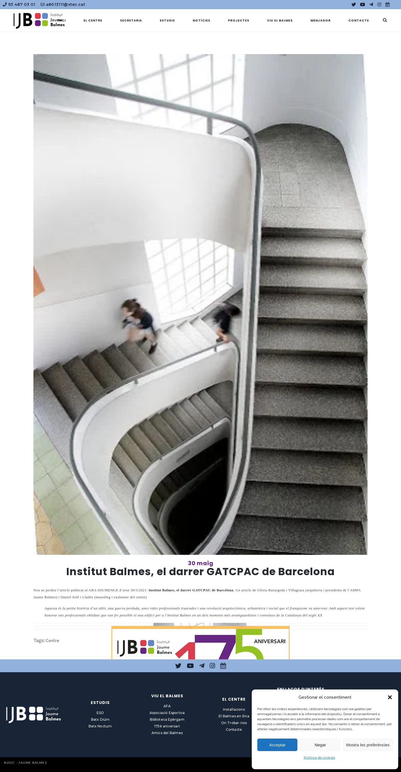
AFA (167, 706)
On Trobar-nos (234, 723)
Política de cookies (319, 757)
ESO (100, 713)
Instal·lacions (234, 709)
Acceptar (277, 744)
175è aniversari (167, 726)
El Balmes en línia (234, 716)
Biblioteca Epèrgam (167, 719)
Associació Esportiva (167, 713)
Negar (320, 744)
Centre (52, 640)
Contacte (234, 729)
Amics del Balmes (167, 733)
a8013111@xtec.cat (63, 4)
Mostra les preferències (368, 744)
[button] (390, 697)
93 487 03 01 (19, 4)
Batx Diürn (100, 719)
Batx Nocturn (100, 726)
